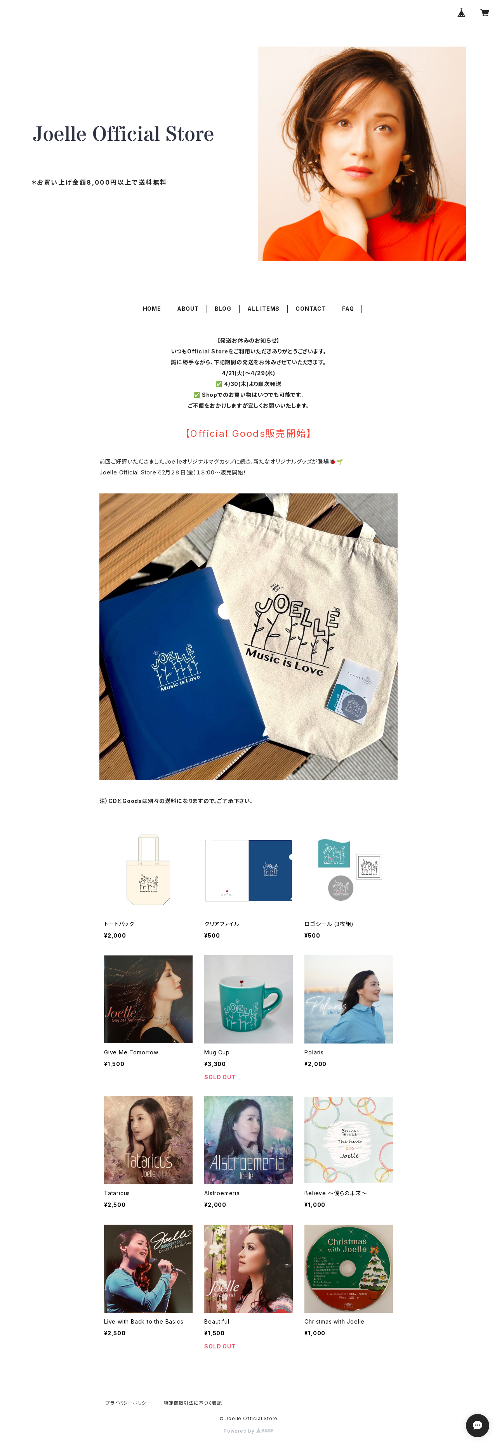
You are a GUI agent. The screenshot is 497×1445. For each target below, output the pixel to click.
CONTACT (310, 308)
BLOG (223, 308)
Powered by (248, 1431)
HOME (152, 308)
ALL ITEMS (263, 308)
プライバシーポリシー (128, 1403)
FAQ (348, 308)
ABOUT (188, 308)
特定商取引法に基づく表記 (193, 1403)
